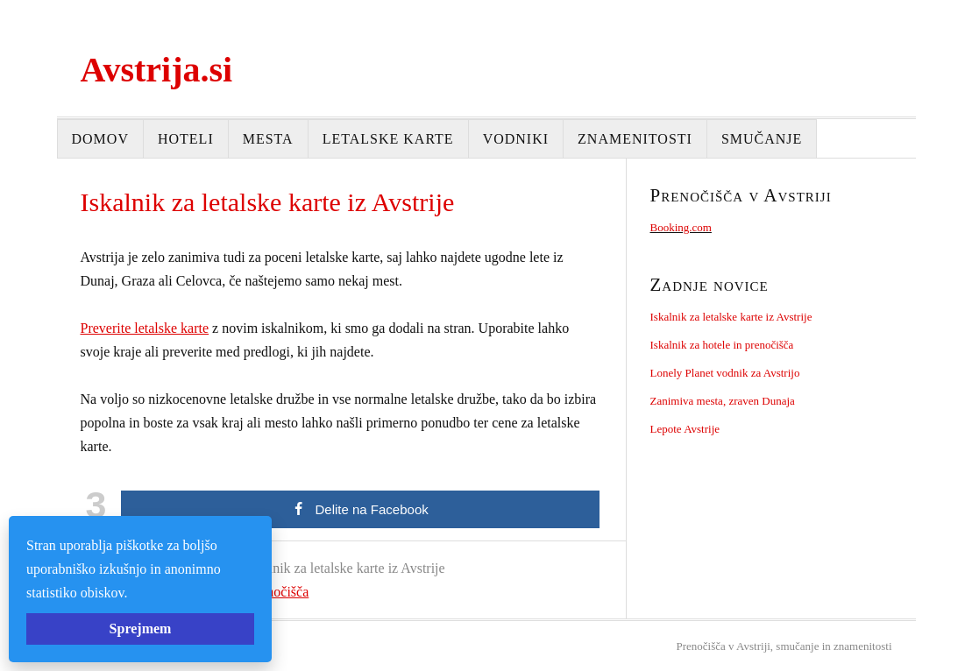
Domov (100, 138)
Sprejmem (141, 628)
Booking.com (681, 227)
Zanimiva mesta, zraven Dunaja (722, 400)
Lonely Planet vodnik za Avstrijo (725, 372)
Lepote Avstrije (685, 428)
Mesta (268, 138)
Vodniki (516, 138)
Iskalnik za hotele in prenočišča (722, 344)
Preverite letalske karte (145, 328)
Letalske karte (388, 138)
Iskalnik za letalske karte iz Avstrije (731, 316)
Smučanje (761, 138)
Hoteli (186, 138)
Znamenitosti (635, 138)
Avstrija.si (157, 69)
